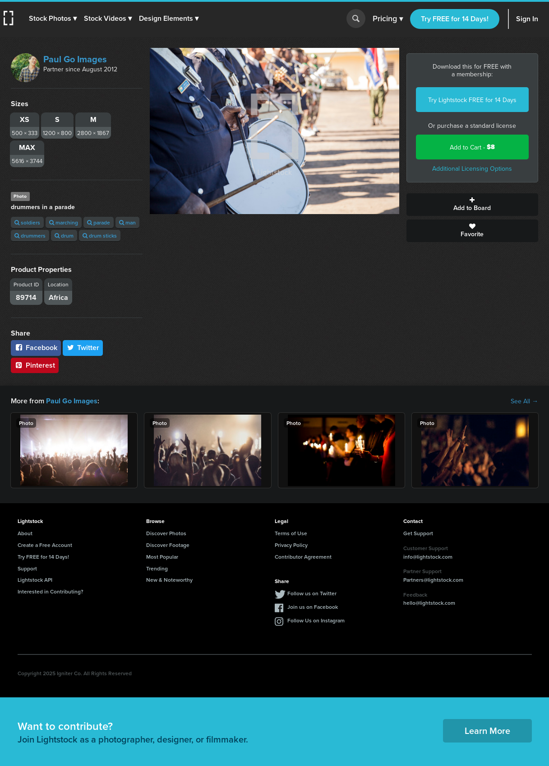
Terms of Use (291, 533)
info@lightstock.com (427, 556)
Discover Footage (167, 545)
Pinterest (34, 365)
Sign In (527, 19)
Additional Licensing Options (472, 168)
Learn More (487, 730)
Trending (157, 568)
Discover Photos (166, 533)
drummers (30, 235)
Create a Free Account (45, 545)
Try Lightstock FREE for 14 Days (472, 99)
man (127, 222)
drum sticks (100, 235)
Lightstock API (35, 580)
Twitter (83, 347)
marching (63, 222)
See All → (524, 401)
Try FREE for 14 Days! (455, 19)
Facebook (35, 347)
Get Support (418, 533)
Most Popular (162, 556)
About (25, 533)
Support (27, 568)
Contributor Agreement (303, 556)
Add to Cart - (472, 147)
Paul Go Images (75, 58)
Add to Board (472, 204)
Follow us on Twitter (312, 593)
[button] (53, 18)
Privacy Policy (291, 545)
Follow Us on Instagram (316, 620)
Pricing (388, 19)
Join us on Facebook (312, 607)
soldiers (27, 222)
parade (98, 222)
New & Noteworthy (169, 580)
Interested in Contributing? (50, 591)
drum (64, 235)
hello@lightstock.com (429, 603)
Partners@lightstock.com (433, 580)
